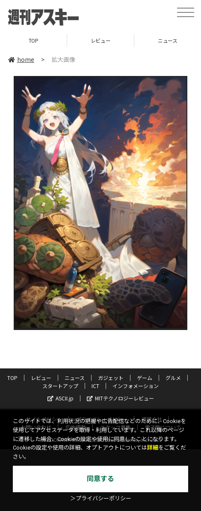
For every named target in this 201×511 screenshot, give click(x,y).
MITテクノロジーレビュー (120, 398)
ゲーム (144, 377)
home (21, 59)
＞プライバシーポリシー (100, 498)
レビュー (100, 40)
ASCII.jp (60, 398)
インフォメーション (135, 385)
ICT (95, 385)
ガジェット (111, 377)
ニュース (75, 377)
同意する (100, 479)
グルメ (173, 377)
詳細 (152, 447)
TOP (33, 40)
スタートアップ (60, 385)
